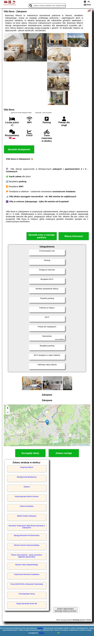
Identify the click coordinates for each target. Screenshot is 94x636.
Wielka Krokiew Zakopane (26, 516)
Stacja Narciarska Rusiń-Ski (26, 604)
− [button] (7, 412)
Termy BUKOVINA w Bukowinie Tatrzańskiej (26, 584)
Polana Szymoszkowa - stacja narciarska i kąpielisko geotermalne (26, 556)
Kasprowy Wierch (26, 467)
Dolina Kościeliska (26, 506)
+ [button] (7, 408)
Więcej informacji (73, 236)
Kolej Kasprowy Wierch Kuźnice (26, 496)
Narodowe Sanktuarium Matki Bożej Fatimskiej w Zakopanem (26, 527)
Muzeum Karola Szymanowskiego (26, 545)
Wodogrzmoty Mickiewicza (26, 477)
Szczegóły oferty (30, 453)
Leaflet (73, 445)
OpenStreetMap (84, 445)
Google (40, 628)
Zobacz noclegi (64, 453)
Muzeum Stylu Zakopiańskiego (26, 565)
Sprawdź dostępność (19, 149)
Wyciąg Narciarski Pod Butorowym (27, 535)
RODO (41, 633)
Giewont (27, 487)
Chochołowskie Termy (27, 594)
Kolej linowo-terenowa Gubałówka (26, 574)
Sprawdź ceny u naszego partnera (41, 236)
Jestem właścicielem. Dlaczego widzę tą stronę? (65, 610)
